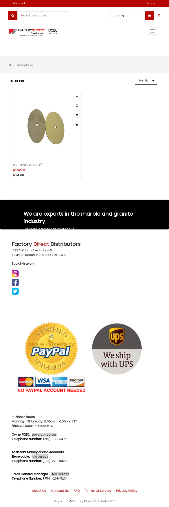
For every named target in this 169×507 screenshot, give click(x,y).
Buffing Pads (25, 65)
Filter (17, 81)
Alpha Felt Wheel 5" (27, 164)
